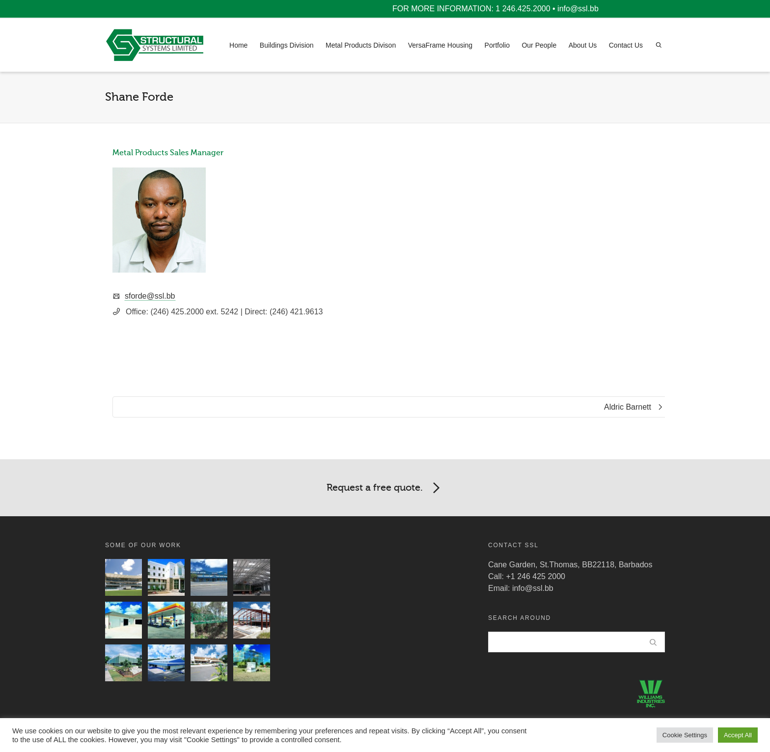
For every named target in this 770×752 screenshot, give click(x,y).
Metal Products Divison (361, 45)
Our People (539, 45)
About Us (583, 45)
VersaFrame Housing (440, 45)
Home (238, 45)
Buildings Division (287, 45)
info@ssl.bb (578, 8)
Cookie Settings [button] (684, 735)
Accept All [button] (738, 735)
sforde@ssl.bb (150, 296)
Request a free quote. (385, 488)
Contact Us (626, 45)
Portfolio (497, 45)
